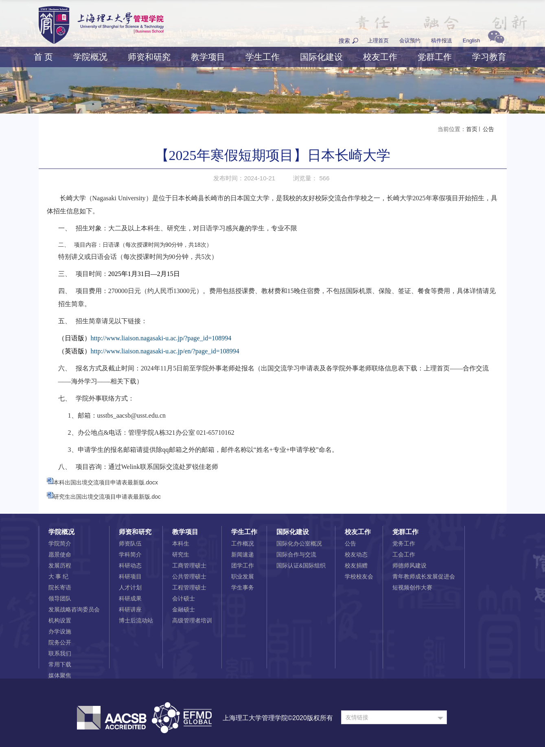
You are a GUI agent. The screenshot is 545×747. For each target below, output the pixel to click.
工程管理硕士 (189, 587)
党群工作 (435, 56)
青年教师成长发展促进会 (423, 576)
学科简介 (130, 554)
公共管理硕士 (189, 576)
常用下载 (59, 664)
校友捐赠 (356, 565)
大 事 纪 (58, 576)
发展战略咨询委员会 (74, 609)
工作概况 (242, 543)
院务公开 (59, 642)
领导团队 (59, 598)
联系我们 (59, 653)
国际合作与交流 (296, 554)
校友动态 (356, 554)
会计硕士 (183, 598)
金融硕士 (183, 609)
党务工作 (403, 543)
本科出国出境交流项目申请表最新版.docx (105, 482)
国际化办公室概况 (299, 543)
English (471, 40)
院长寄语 (59, 587)
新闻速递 (242, 554)
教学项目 (208, 56)
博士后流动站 (136, 620)
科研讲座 (130, 609)
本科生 (180, 543)
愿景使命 (59, 554)
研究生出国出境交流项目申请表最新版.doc (107, 496)
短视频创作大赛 (412, 587)
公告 (488, 129)
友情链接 (357, 717)
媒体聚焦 (59, 675)
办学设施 (59, 631)
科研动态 (130, 565)
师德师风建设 (409, 565)
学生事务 (242, 587)
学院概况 (90, 56)
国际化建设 (321, 56)
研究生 (180, 554)
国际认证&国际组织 (301, 565)
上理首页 (378, 40)
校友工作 (380, 56)
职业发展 (242, 576)
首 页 (43, 56)
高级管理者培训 (192, 620)
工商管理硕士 (189, 565)
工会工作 (403, 554)
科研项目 (130, 576)
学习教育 (489, 56)
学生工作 (262, 56)
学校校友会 (359, 576)
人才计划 (130, 587)
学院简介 (59, 543)
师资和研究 (149, 56)
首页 (471, 129)
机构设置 (59, 620)
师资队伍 (130, 543)
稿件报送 (441, 40)
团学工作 (242, 565)
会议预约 (409, 40)
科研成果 (130, 598)
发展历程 (59, 565)
